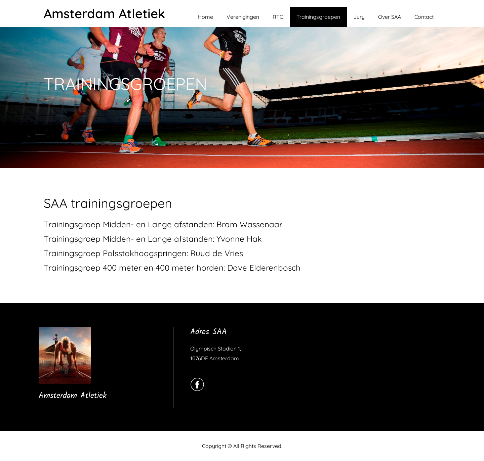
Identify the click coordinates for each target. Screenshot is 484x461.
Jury (359, 16)
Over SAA (389, 16)
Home (205, 16)
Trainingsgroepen (318, 16)
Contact (424, 16)
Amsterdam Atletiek (104, 13)
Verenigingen (243, 16)
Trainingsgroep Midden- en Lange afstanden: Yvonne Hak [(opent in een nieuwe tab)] (153, 239)
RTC (278, 16)
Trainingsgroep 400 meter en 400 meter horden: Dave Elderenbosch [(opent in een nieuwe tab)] (172, 268)
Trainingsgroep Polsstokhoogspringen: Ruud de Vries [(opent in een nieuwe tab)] (143, 253)
